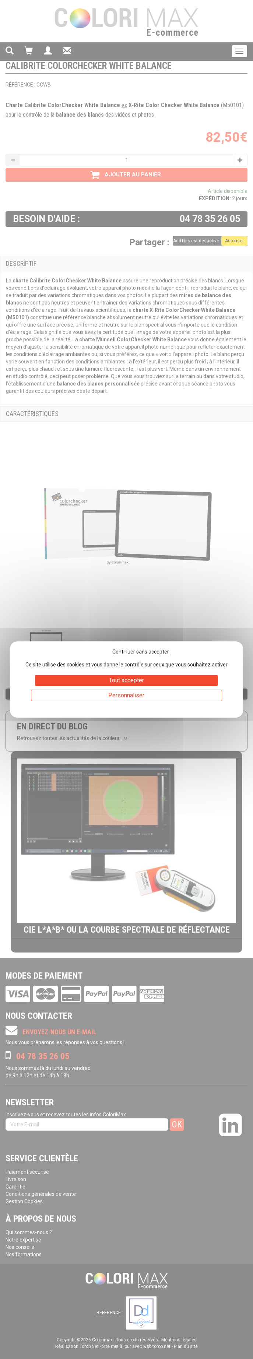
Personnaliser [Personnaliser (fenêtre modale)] (126, 695)
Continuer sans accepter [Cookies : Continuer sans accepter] (140, 652)
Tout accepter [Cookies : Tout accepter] (126, 680)
